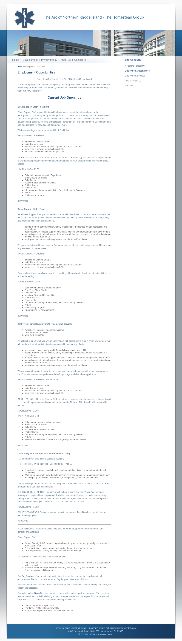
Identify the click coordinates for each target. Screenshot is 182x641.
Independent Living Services (35, 593)
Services (129, 85)
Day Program (28, 576)
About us (66, 59)
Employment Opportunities (137, 71)
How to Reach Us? (133, 81)
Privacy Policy (49, 59)
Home (15, 59)
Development (30, 59)
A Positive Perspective (135, 66)
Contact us (80, 59)
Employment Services (135, 76)
